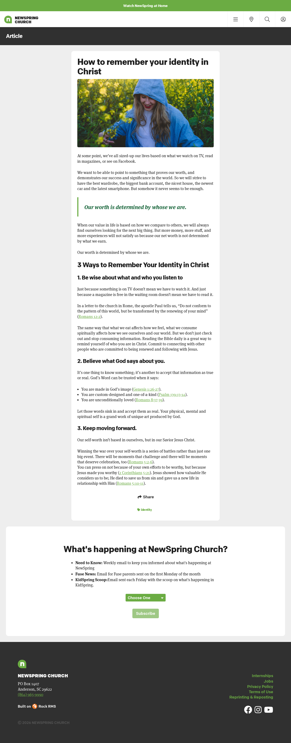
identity (144, 509)
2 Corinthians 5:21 (134, 472)
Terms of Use (261, 691)
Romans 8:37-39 (149, 400)
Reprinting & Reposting (251, 697)
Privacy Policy (260, 686)
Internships (262, 675)
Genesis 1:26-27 (146, 389)
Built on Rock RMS (37, 706)
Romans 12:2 (89, 316)
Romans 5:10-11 (130, 483)
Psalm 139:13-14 (172, 394)
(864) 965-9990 (30, 694)
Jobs (268, 681)
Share (145, 496)
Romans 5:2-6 (140, 462)
